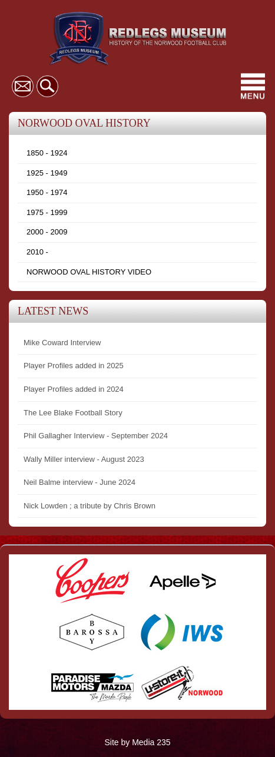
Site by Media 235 (137, 742)
